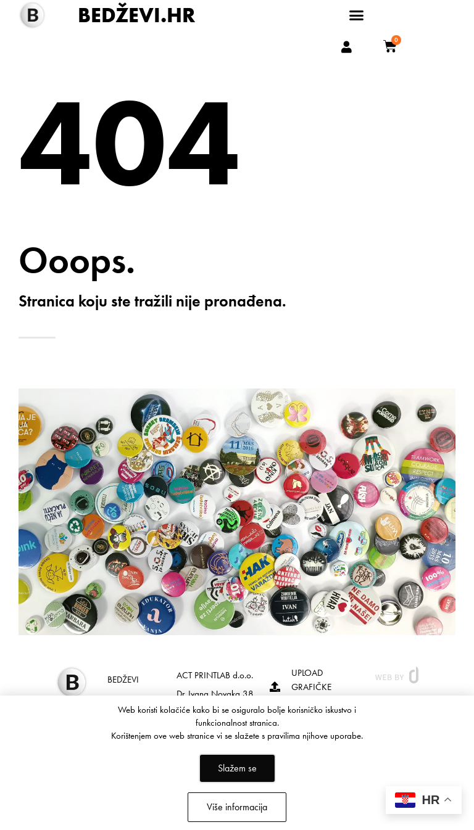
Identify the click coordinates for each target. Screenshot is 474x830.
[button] (356, 15)
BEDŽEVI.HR (136, 15)
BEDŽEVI (123, 679)
